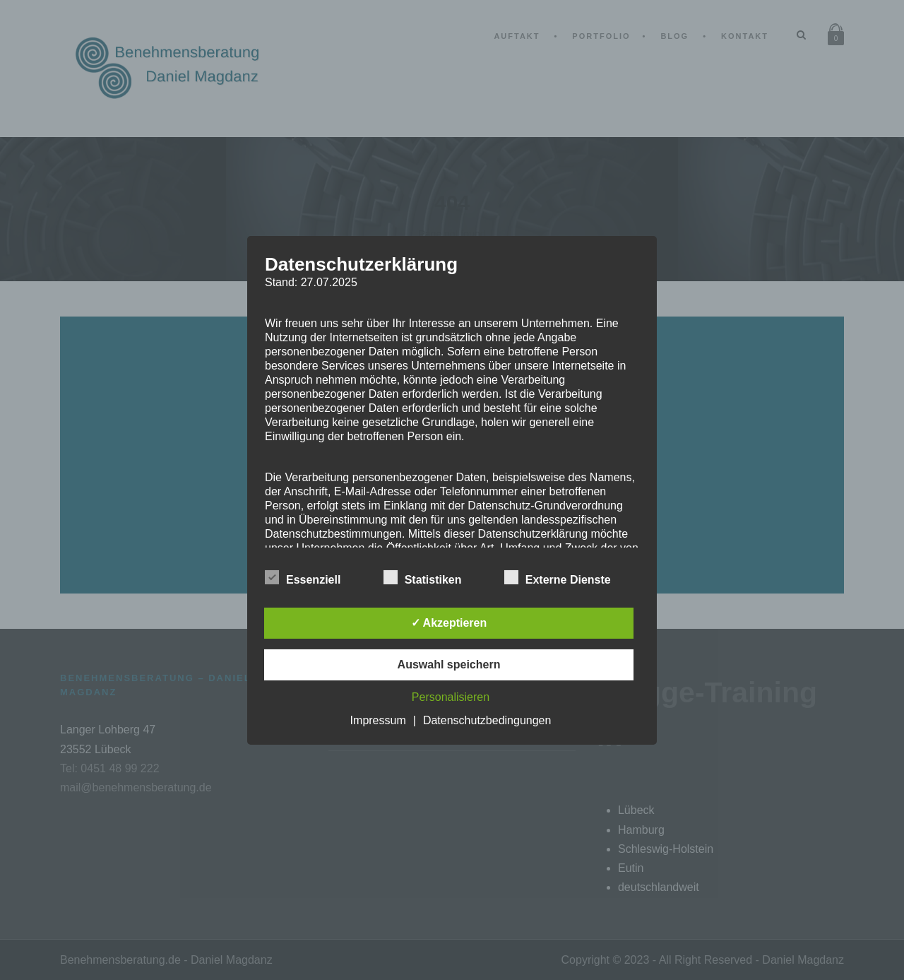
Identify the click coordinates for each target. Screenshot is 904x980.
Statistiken (422, 578)
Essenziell (302, 578)
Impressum (378, 720)
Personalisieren (450, 697)
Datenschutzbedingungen (487, 720)
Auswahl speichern (449, 665)
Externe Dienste (557, 578)
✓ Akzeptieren (449, 623)
